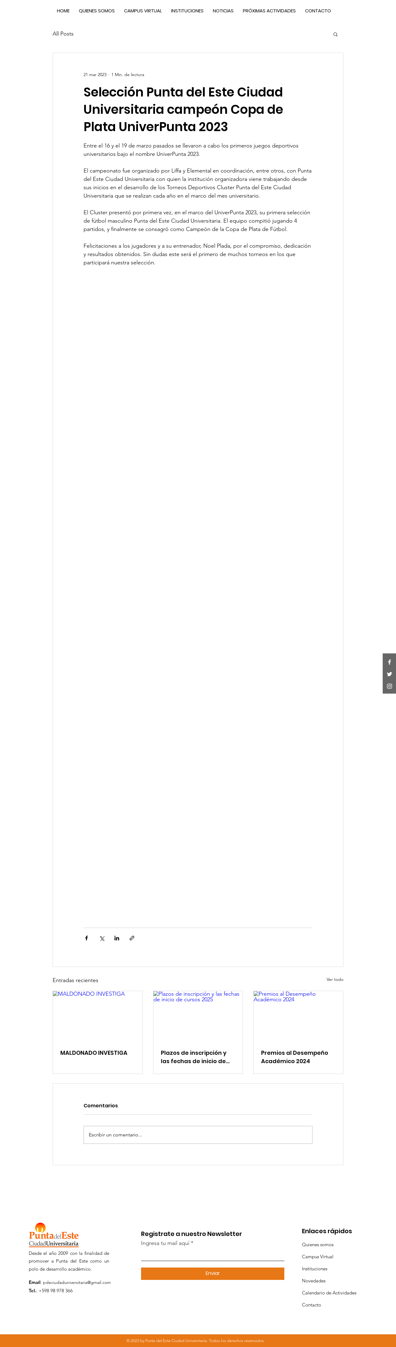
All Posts (63, 33)
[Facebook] (389, 662)
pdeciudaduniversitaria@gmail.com (77, 1282)
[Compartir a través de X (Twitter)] (102, 938)
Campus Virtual (318, 1256)
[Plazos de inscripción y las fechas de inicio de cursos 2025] (198, 1016)
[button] (335, 34)
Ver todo (335, 979)
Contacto (311, 1305)
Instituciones (314, 1269)
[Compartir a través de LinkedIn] (117, 938)
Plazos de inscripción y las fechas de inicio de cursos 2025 (193, 1057)
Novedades (313, 1281)
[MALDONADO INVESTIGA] (97, 1016)
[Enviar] (212, 1274)
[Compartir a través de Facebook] (86, 938)
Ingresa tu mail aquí (165, 1243)
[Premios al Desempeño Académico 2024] (298, 1016)
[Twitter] (389, 674)
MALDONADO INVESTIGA (93, 1053)
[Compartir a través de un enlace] (132, 938)
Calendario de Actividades (329, 1293)
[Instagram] (389, 686)
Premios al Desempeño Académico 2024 (294, 1057)
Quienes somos (318, 1244)
